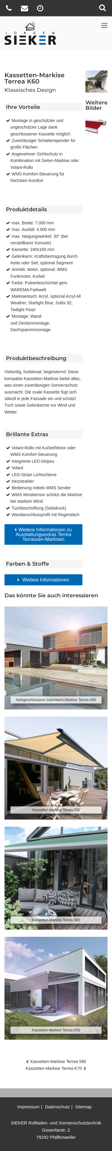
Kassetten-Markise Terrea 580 (58, 1061)
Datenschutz (57, 1106)
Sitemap (83, 1106)
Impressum (28, 1106)
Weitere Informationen (45, 579)
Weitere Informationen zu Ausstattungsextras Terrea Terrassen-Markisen (44, 534)
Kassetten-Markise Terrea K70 (54, 1068)
